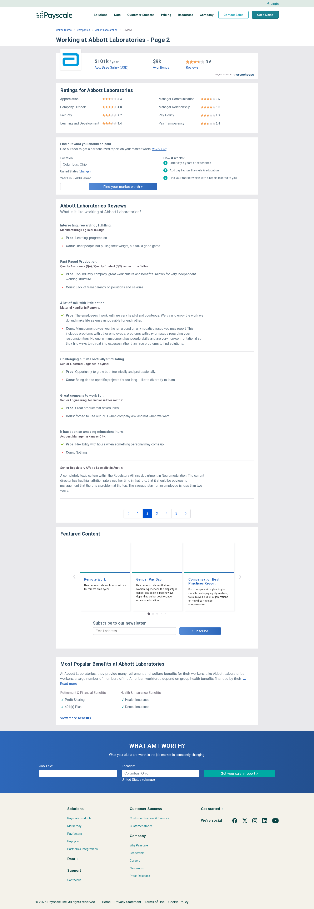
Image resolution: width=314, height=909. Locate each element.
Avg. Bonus (161, 67)
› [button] (240, 576)
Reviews (192, 67)
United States (64, 30)
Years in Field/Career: (75, 178)
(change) (85, 171)
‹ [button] (74, 576)
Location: (66, 158)
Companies (83, 30)
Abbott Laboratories (106, 30)
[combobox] (108, 164)
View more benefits (75, 718)
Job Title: (46, 766)
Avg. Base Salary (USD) (111, 67)
